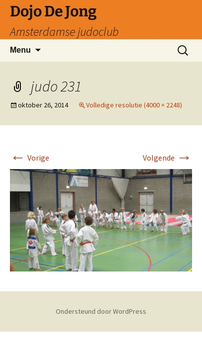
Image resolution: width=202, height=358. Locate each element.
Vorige (29, 158)
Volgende (167, 158)
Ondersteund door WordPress (101, 311)
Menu (20, 50)
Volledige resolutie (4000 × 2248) (134, 104)
